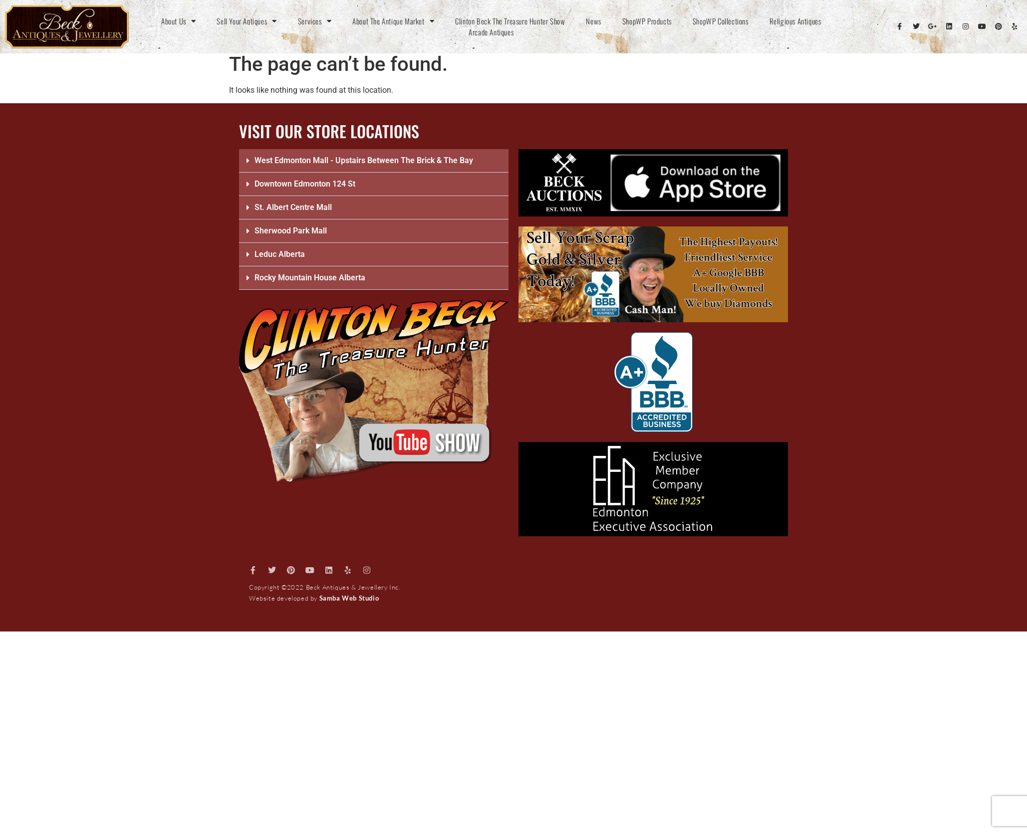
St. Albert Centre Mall (293, 207)
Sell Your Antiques (246, 20)
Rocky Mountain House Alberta (310, 277)
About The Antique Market (393, 20)
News (593, 20)
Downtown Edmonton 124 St (305, 184)
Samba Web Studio (349, 598)
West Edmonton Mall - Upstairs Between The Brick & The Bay (364, 160)
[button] (374, 161)
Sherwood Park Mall (291, 230)
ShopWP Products (647, 20)
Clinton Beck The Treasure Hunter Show (510, 20)
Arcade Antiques (491, 31)
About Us (178, 20)
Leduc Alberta (280, 254)
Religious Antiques (795, 20)
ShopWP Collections (721, 20)
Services (314, 20)
